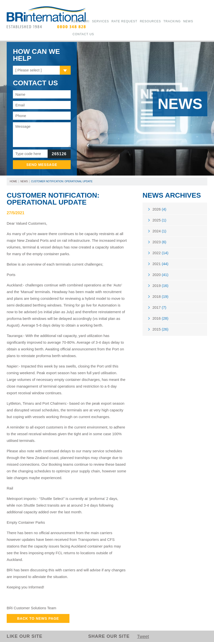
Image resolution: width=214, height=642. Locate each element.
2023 (159, 242)
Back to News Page (38, 618)
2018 (160, 296)
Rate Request (124, 21)
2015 (160, 329)
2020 (160, 275)
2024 (159, 231)
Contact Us (83, 34)
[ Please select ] (28, 70)
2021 (160, 264)
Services (100, 21)
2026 (159, 209)
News (188, 21)
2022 (160, 253)
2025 (159, 220)
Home (13, 181)
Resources (150, 21)
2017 (159, 307)
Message (42, 134)
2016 (160, 318)
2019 (160, 285)
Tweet (143, 636)
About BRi (80, 21)
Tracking (172, 21)
